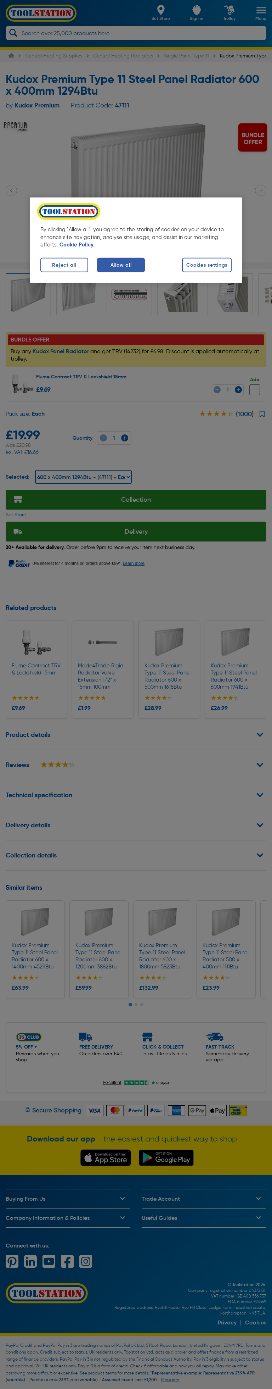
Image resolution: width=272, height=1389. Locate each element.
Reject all (64, 265)
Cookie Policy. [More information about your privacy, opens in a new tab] (77, 244)
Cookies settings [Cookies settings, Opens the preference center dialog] (206, 265)
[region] (136, 240)
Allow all (120, 265)
